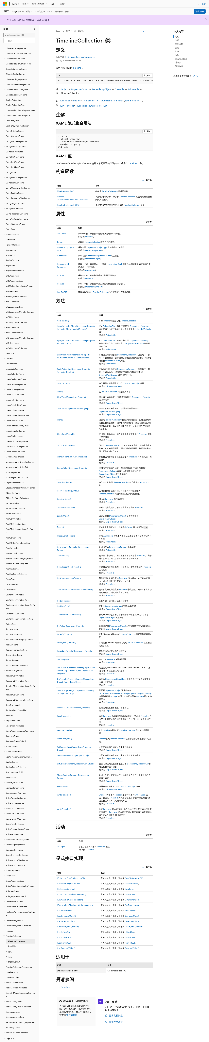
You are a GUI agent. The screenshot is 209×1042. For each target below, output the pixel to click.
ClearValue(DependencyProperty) (71, 397)
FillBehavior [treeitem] (10, 236)
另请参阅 (179, 66)
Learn (58, 31)
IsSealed (60, 283)
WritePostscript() (64, 794)
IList (62, 105)
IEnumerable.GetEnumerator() (70, 899)
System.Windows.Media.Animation (80, 57)
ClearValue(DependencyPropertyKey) (73, 408)
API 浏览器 (79, 31)
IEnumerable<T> (133, 100)
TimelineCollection (110, 191)
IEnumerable (106, 100)
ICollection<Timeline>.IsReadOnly (71, 894)
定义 (177, 36)
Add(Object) (130, 910)
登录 (204, 3)
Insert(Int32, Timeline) (66, 642)
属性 (177, 47)
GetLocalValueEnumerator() (69, 614)
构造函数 (179, 44)
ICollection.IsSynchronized (68, 883)
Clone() (60, 419)
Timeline (77, 67)
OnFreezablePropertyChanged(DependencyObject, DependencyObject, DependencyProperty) (76, 670)
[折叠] (35, 29)
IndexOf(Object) (132, 921)
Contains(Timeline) (65, 482)
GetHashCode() (63, 606)
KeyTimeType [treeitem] (11, 360)
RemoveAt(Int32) (64, 738)
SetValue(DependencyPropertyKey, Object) (75, 763)
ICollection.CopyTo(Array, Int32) (71, 878)
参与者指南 (72, 1014)
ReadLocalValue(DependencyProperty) (73, 707)
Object (64, 89)
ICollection (65, 100)
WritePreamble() (64, 809)
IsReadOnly (130, 894)
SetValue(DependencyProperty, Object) (74, 755)
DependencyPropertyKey (109, 411)
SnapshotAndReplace (134, 343)
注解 (177, 40)
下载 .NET (199, 11)
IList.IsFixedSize (63, 932)
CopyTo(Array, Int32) (134, 878)
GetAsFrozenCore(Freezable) (69, 566)
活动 (177, 55)
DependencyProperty (139, 326)
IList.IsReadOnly (64, 937)
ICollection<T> (91, 100)
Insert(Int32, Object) (134, 926)
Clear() (60, 391)
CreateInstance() (64, 499)
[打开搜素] (197, 3)
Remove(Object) (132, 948)
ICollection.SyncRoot (66, 889)
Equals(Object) (63, 515)
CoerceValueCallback (108, 471)
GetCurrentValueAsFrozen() (69, 578)
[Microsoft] (5, 4)
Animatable (133, 89)
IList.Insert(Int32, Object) (68, 926)
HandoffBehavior (144, 329)
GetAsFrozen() (63, 555)
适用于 (178, 62)
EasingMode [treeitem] (11, 168)
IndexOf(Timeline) (64, 634)
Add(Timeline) (63, 320)
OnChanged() (63, 659)
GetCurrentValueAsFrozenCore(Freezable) (75, 589)
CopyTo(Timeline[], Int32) (68, 490)
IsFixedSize (129, 932)
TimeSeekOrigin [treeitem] (12, 973)
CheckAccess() (63, 383)
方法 (177, 51)
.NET (68, 31)
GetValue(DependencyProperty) (70, 625)
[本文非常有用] (194, 76)
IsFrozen (60, 275)
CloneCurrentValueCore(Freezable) (72, 456)
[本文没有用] (197, 76)
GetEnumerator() (64, 600)
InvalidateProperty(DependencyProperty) (75, 651)
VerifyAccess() (63, 786)
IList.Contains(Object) (66, 915)
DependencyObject (101, 89)
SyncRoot (129, 889)
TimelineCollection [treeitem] (16, 937)
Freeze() (60, 527)
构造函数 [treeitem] (12, 942)
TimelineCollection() (65, 191)
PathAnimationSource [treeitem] (15, 505)
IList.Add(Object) (64, 910)
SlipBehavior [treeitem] (11, 774)
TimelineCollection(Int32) (68, 205)
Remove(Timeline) (64, 730)
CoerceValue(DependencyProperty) (72, 468)
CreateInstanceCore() (66, 507)
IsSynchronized (131, 883)
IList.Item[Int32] (64, 942)
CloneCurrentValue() (66, 445)
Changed (114, 696)
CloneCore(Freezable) (66, 434)
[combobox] (19, 35)
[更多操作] (150, 31)
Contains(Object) (132, 915)
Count (59, 242)
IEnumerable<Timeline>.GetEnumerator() (75, 905)
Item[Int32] (62, 292)
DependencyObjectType (97, 247)
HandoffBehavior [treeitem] (13, 241)
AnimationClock (115, 264)
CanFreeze (61, 233)
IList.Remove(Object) (66, 948)
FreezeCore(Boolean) (66, 535)
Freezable (119, 89)
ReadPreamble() (64, 716)
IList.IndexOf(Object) (66, 921)
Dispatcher (61, 255)
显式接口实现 (181, 58)
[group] (104, 81)
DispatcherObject (79, 89)
